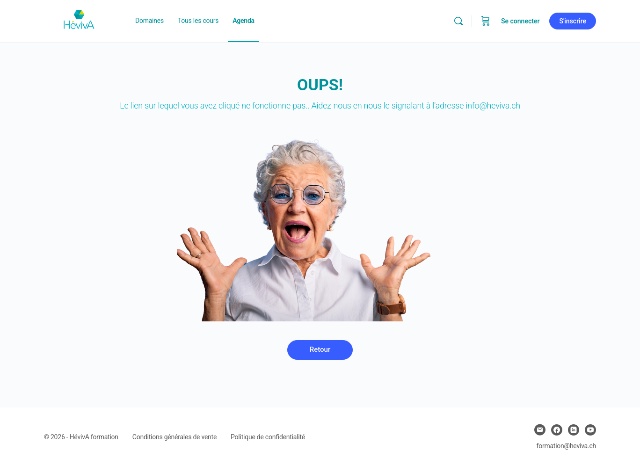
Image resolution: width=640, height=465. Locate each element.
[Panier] (486, 21)
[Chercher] (458, 21)
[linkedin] (573, 430)
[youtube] (590, 430)
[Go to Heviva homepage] (79, 20)
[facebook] (556, 430)
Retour (320, 349)
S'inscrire (572, 21)
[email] (539, 430)
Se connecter (520, 21)
